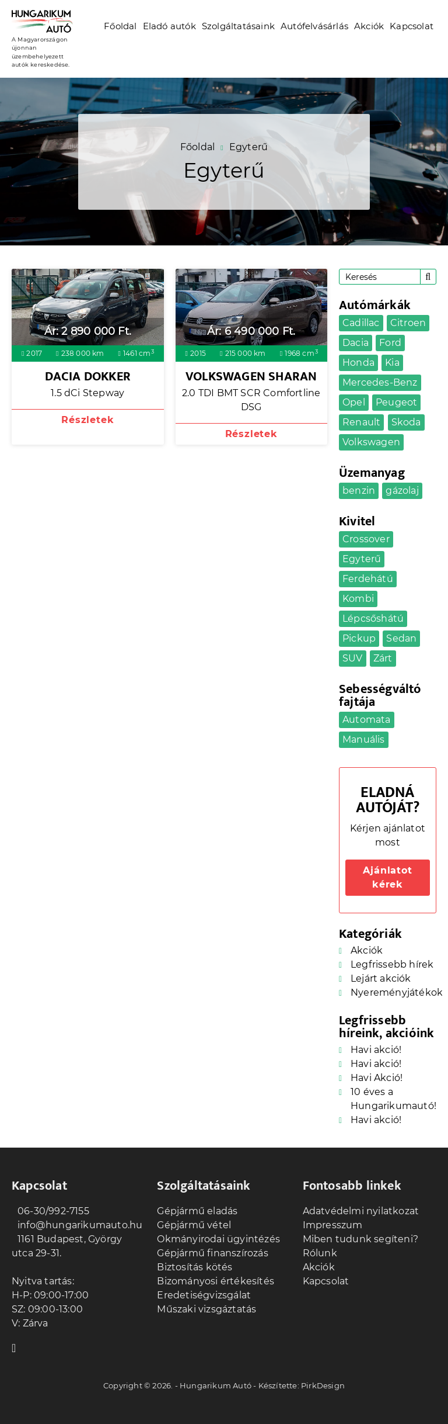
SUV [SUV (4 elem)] (352, 658)
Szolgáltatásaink (238, 26)
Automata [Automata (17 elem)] (366, 719)
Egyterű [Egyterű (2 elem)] (361, 558)
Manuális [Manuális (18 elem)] (363, 739)
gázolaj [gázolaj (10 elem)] (402, 490)
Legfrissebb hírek (392, 964)
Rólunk (320, 1253)
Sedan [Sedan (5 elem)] (401, 638)
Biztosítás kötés (194, 1267)
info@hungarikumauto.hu (77, 1225)
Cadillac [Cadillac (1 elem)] (361, 322)
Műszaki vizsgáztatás (206, 1309)
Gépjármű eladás (197, 1211)
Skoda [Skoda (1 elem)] (406, 422)
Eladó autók (169, 26)
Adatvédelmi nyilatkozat (361, 1211)
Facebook (17, 1347)
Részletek (87, 419)
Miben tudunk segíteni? (360, 1239)
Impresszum (333, 1225)
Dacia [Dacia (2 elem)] (355, 342)
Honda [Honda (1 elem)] (358, 362)
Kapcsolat (411, 26)
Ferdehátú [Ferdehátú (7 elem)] (367, 578)
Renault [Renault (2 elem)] (361, 422)
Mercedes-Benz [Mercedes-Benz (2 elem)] (380, 382)
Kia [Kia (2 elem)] (392, 362)
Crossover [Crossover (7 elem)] (366, 539)
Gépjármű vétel (194, 1225)
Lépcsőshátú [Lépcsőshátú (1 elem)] (373, 618)
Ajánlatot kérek (387, 877)
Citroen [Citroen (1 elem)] (408, 322)
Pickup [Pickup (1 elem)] (359, 638)
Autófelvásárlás (314, 26)
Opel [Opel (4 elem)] (353, 402)
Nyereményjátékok (397, 992)
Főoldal (120, 26)
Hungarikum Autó (215, 1385)
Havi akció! (376, 1049)
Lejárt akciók (381, 978)
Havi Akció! (376, 1077)
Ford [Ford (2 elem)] (390, 342)
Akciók (369, 26)
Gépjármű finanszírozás (212, 1253)
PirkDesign (323, 1385)
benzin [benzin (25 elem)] (358, 490)
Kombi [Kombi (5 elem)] (358, 598)
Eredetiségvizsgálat (204, 1295)
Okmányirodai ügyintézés (218, 1239)
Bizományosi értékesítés (215, 1281)
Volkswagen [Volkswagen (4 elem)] (371, 442)
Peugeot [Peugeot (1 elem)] (396, 402)
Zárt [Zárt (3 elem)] (383, 658)
